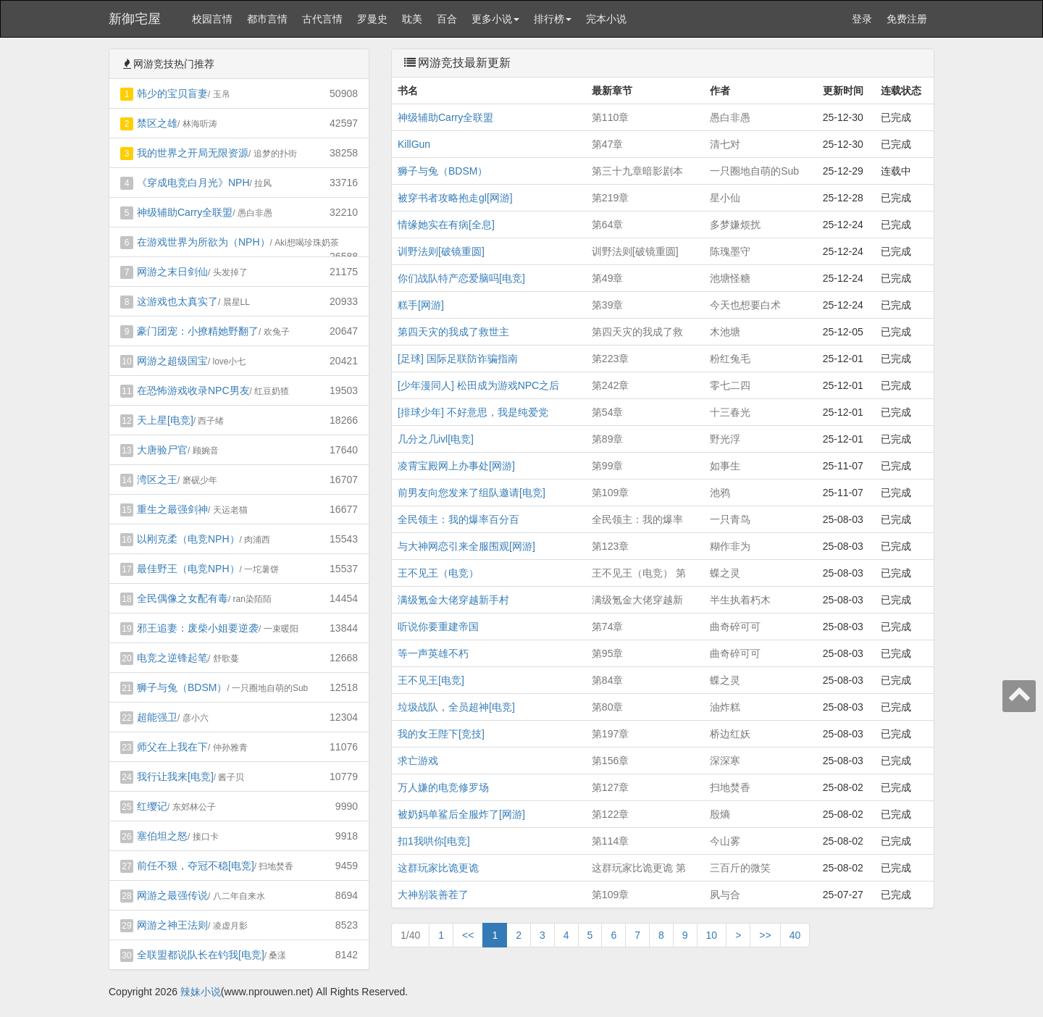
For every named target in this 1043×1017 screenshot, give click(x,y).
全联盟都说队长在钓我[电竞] (200, 954)
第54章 (608, 412)
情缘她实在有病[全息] (446, 224)
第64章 (608, 224)
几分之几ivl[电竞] (436, 439)
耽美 (412, 19)
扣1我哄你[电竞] (434, 841)
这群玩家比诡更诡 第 (639, 868)
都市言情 (267, 19)
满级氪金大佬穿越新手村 (453, 600)
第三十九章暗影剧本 (637, 171)
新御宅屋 (135, 19)
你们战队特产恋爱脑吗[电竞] (461, 278)
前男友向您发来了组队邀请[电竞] (471, 492)
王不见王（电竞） (438, 573)
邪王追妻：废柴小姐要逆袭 (198, 628)
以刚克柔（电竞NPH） (188, 539)
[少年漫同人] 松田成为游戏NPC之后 (478, 385)
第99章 (608, 466)
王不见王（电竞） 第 (639, 573)
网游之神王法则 (172, 925)
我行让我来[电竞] (175, 776)
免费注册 (907, 19)
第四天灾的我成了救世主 (453, 332)
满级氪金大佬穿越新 (637, 600)
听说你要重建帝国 (438, 626)
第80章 (608, 707)
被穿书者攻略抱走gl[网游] (455, 198)
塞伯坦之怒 (162, 836)
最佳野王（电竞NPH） (188, 568)
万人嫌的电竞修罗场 (443, 787)
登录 (862, 19)
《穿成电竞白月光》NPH (193, 182)
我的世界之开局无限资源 (192, 153)
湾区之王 (157, 479)
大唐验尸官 (162, 450)
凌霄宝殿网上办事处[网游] (456, 466)
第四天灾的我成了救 (637, 332)
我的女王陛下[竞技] (441, 734)
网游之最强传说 (172, 895)
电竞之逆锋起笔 (172, 658)
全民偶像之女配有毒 (182, 598)
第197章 (610, 734)
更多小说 (495, 19)
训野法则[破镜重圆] (441, 251)
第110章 (610, 117)
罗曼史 (372, 19)
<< (468, 935)
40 (795, 935)
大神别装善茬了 (433, 894)
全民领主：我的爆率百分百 (458, 519)
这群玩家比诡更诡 (438, 868)
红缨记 (152, 806)
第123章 (610, 546)
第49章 (608, 278)
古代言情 (322, 19)
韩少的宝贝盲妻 (172, 93)
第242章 (610, 385)
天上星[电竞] (165, 420)
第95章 (608, 653)
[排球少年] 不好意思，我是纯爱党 (473, 412)
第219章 (610, 198)
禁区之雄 (157, 123)
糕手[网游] (421, 305)
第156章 (610, 760)
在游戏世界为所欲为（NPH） (203, 242)
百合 (447, 19)
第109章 (610, 492)
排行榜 (552, 19)
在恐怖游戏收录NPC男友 (193, 390)
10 (712, 935)
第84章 (608, 680)
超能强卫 (157, 717)
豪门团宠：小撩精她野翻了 (198, 331)
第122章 (610, 814)
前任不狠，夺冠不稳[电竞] (195, 865)
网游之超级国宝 (172, 361)
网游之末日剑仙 (172, 271)
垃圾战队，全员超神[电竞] (456, 707)
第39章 (608, 305)
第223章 (610, 358)
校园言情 (212, 19)
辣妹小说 (200, 991)
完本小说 (606, 19)
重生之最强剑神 (172, 509)
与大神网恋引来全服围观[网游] (466, 546)
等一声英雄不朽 (433, 653)
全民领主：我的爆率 (637, 519)
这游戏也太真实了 (177, 301)
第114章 (610, 841)
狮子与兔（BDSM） (182, 687)
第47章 (608, 144)
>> (765, 935)
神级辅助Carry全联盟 (185, 212)
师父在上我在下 (172, 747)
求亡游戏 (418, 760)
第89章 (608, 439)
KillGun (414, 144)
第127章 (610, 787)
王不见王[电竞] (431, 680)
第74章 (608, 626)
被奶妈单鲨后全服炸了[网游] (461, 814)
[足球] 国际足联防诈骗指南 (458, 358)
